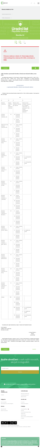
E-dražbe (22, 418)
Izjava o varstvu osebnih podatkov (27, 416)
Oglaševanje (23, 413)
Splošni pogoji (23, 415)
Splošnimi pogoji (15, 384)
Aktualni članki (3, 409)
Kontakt (22, 410)
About (27, 409)
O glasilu (2, 394)
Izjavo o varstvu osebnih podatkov (28, 384)
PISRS (5, 60)
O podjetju (23, 409)
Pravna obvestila (4, 426)
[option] (20, 35)
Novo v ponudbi (3, 402)
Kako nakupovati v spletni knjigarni (7, 403)
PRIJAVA (20, 372)
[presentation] (20, 379)
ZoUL (27, 56)
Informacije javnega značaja (26, 412)
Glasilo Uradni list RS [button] (7, 14)
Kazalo (5, 68)
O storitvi (22, 402)
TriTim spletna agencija (18, 426)
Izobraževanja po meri (25, 395)
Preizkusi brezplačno (24, 403)
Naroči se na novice (4, 410)
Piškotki (9, 426)
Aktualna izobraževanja (25, 393)
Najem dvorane (23, 396)
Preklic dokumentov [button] (7, 17)
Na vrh (34, 349)
